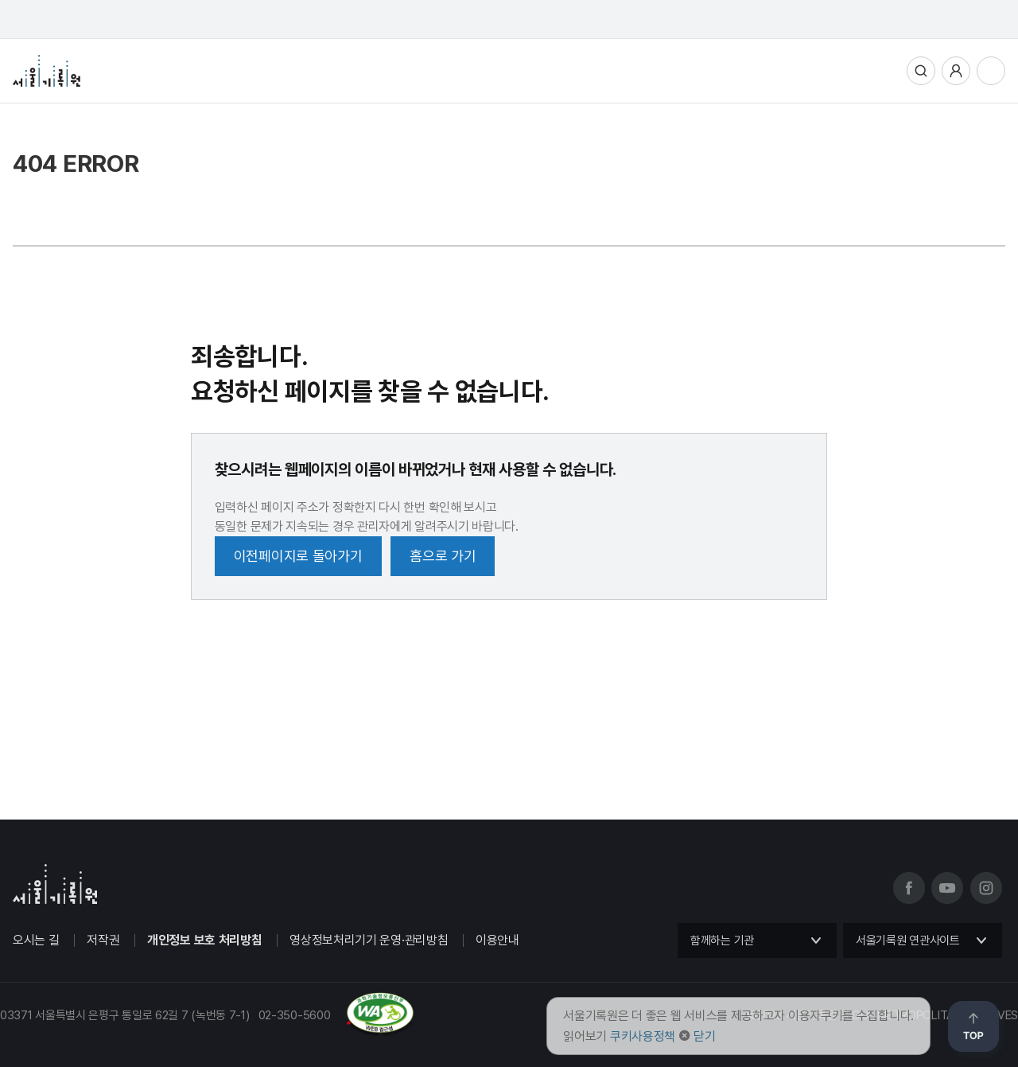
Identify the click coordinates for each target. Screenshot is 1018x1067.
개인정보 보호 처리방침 (204, 940)
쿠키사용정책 (642, 1036)
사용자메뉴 (956, 70)
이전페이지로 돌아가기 (298, 555)
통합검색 (921, 70)
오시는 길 (36, 940)
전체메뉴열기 (991, 70)
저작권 (103, 940)
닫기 (704, 1036)
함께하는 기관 (722, 940)
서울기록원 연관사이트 (908, 940)
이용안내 (497, 940)
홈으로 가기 (443, 555)
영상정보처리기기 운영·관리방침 (368, 940)
